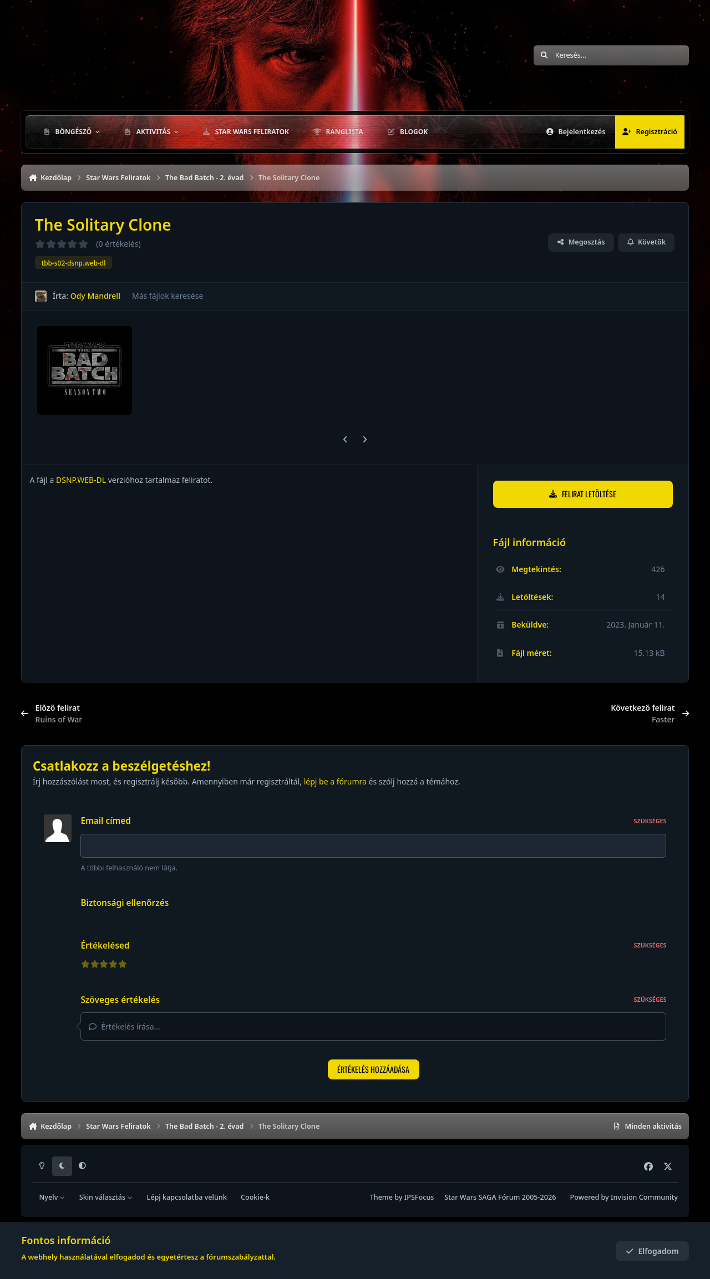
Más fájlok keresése (167, 296)
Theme (381, 1197)
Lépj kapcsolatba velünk (186, 1197)
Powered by (624, 1197)
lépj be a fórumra (335, 781)
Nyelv (52, 1197)
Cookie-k (255, 1197)
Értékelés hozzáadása (373, 1069)
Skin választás (106, 1197)
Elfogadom (652, 1251)
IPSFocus (419, 1197)
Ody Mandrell (95, 296)
